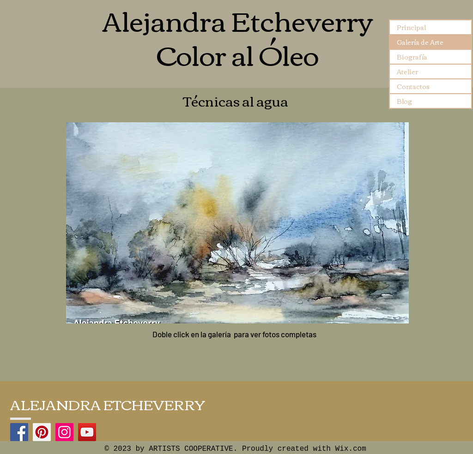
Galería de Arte (420, 42)
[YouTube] (87, 432)
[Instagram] (64, 432)
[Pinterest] (42, 432)
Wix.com (350, 449)
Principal (411, 27)
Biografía (412, 57)
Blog (404, 101)
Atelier (407, 72)
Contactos (413, 86)
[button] (237, 222)
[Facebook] (19, 432)
